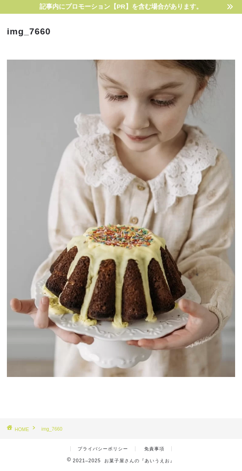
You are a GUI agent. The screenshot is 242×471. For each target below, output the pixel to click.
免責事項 (154, 448)
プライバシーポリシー (103, 448)
